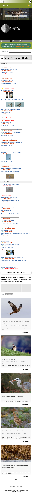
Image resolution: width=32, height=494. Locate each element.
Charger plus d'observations (16, 272)
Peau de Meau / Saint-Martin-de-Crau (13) (9, 237)
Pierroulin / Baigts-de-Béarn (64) (7, 165)
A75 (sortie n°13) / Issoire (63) (6, 161)
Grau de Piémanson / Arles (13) (7, 80)
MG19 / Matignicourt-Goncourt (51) (7, 148)
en (30, 5)
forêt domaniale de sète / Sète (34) (7, 119)
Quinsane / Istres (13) (5, 241)
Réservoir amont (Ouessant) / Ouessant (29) (9, 263)
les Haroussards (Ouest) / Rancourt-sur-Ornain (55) (11, 152)
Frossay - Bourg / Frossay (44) (7, 139)
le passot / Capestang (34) (6, 122)
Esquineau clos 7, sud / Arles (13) (7, 207)
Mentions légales (12, 486)
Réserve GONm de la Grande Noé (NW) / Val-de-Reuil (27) (12, 99)
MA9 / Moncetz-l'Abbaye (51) (6, 145)
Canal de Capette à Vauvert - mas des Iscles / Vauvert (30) (12, 115)
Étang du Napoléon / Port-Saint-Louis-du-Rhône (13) (11, 213)
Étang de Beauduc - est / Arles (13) (7, 75)
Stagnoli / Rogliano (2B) (5, 112)
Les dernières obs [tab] (4, 51)
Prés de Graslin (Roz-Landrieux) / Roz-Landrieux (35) (11, 132)
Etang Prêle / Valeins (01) (6, 65)
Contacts (17, 486)
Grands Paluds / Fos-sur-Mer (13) (7, 220)
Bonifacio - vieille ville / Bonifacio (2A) (8, 267)
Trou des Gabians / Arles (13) (6, 86)
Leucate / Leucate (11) (5, 193)
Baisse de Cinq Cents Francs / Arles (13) (9, 69)
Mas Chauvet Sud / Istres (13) (6, 230)
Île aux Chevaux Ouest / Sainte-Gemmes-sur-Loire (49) (11, 142)
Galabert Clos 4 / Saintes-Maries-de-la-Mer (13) (10, 217)
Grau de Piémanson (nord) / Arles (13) (8, 83)
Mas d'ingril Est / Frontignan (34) (7, 125)
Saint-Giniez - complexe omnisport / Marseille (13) (10, 244)
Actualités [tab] (3, 294)
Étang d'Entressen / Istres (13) (7, 210)
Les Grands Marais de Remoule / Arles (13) (9, 223)
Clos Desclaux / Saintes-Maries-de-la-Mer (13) (10, 200)
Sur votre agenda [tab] (9, 294)
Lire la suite (25, 332)
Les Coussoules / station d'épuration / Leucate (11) (11, 184)
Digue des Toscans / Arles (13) (7, 203)
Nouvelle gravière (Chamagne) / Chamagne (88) (10, 171)
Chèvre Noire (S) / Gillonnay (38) (7, 135)
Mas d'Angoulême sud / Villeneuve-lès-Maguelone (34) (11, 129)
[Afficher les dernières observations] (7, 53)
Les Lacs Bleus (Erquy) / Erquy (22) (8, 90)
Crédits (21, 486)
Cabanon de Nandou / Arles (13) (7, 72)
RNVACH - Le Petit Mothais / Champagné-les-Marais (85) (12, 168)
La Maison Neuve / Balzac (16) (7, 247)
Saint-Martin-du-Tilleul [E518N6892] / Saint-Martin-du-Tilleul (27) (13, 260)
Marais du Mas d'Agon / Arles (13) (7, 227)
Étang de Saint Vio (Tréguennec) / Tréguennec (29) (10, 109)
